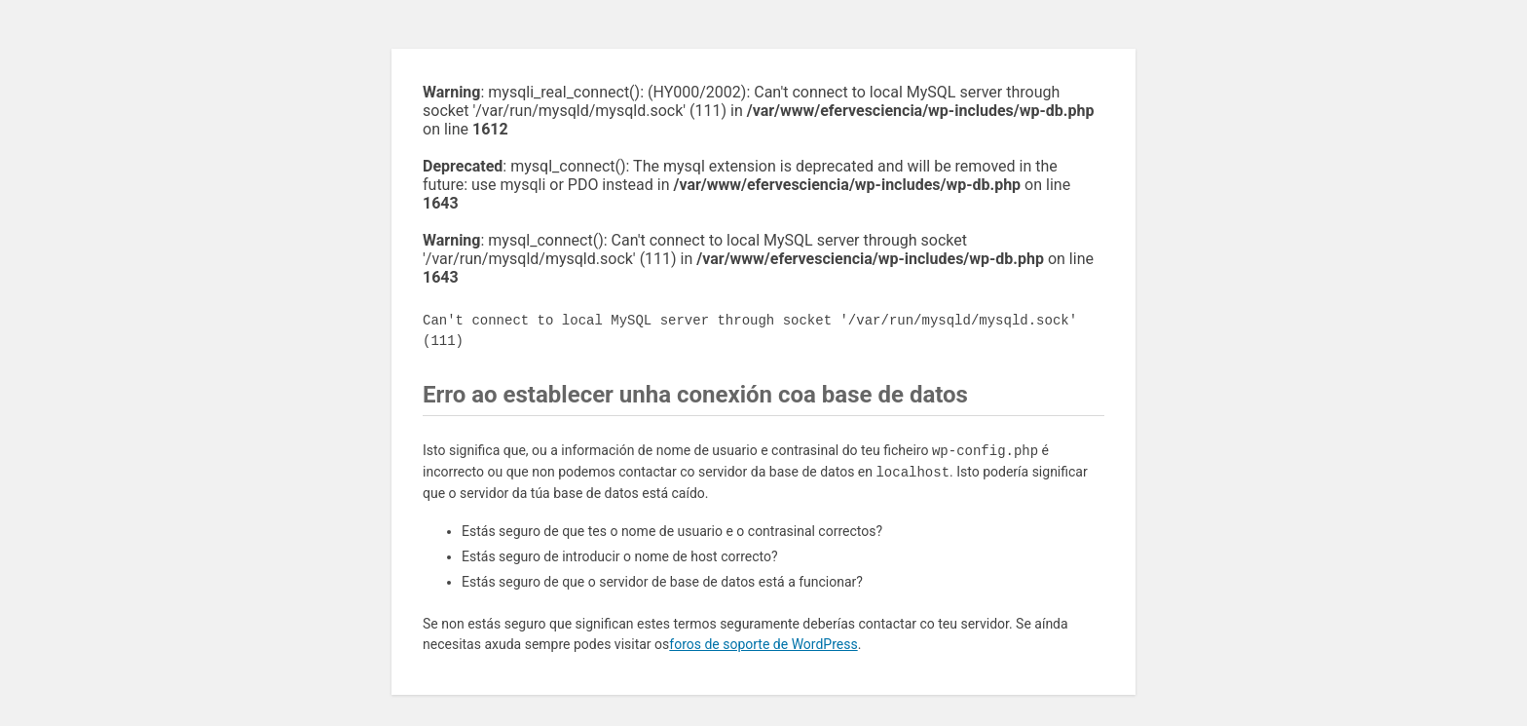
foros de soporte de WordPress (763, 644)
